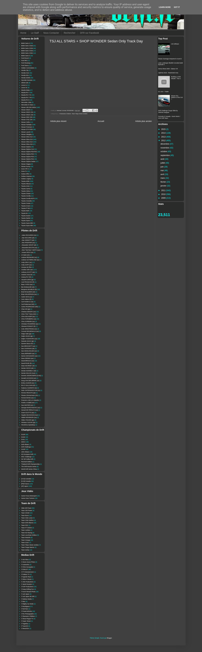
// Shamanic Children (65, 113)
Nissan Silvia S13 (27, 139)
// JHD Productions (27, 582)
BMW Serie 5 (25, 56)
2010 (163, 194)
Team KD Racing (26, 533)
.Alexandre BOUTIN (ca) (29, 247)
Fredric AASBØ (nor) (28, 402)
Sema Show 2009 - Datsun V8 (168, 69)
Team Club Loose (27, 518)
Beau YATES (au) (27, 284)
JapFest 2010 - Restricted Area (168, 73)
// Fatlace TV (25, 574)
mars (163, 178)
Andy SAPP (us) (26, 265)
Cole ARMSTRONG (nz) (29, 329)
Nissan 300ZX (25, 110)
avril (163, 174)
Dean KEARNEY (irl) (27, 366)
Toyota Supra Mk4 (27, 225)
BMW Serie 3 (25, 43)
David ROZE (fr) (26, 363)
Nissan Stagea (26, 164)
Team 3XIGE (25, 513)
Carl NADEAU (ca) (27, 301)
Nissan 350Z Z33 (26, 117)
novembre (165, 148)
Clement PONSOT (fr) (28, 326)
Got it (177, 7)
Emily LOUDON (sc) (27, 383)
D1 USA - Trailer (163, 91)
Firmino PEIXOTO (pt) (28, 393)
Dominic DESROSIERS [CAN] (31, 375)
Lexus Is (24, 85)
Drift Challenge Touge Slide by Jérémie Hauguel (168, 111)
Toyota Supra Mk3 (27, 223)
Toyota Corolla (26, 196)
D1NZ (23, 437)
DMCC (23, 442)
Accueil (101, 121)
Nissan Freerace (26, 127)
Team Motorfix (25, 537)
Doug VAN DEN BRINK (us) (30, 380)
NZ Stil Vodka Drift (27, 459)
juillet (163, 163)
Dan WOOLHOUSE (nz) (29, 351)
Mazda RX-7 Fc (26, 95)
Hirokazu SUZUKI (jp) (28, 422)
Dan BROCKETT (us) (28, 346)
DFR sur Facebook (89, 33)
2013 (163, 137)
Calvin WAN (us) (26, 297)
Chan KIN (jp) (25, 309)
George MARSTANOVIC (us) (30, 407)
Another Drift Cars (27, 269)
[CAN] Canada (26, 481)
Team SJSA (25, 542)
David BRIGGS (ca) (27, 361)
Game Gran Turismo (27, 498)
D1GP (23, 434)
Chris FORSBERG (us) (28, 319)
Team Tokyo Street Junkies (79, 113)
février (164, 182)
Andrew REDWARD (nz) (29, 257)
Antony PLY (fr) (26, 277)
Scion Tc (24, 171)
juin (162, 167)
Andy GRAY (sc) (26, 262)
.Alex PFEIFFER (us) (28, 242)
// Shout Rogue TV (27, 618)
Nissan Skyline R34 (27, 159)
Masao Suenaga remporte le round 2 (170, 59)
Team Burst (25, 515)
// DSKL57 (24, 569)
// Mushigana (25, 606)
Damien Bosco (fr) (27, 343)
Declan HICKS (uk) (27, 368)
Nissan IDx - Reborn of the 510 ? (177, 97)
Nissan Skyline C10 (27, 149)
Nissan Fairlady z (26, 124)
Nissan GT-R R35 (27, 129)
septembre (165, 155)
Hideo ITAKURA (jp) (27, 420)
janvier (164, 186)
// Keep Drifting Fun (27, 589)
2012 (163, 140)
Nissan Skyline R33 (27, 156)
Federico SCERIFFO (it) (29, 388)
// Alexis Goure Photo (28, 562)
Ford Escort (25, 58)
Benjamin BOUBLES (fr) (29, 289)
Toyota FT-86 (25, 208)
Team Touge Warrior (27, 547)
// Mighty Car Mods (27, 604)
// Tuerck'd (24, 626)
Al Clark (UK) (25, 255)
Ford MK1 (24, 60)
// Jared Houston (26, 584)
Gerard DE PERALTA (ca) (29, 410)
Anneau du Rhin (26, 267)
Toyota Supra (25, 220)
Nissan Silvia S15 (27, 144)
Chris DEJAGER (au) (28, 316)
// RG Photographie (27, 614)
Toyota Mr (24, 213)
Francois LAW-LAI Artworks (30, 400)
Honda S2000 (25, 78)
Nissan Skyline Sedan (28, 161)
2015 (163, 129)
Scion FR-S (25, 169)
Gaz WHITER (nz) (27, 405)
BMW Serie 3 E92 (27, 53)
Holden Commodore (27, 68)
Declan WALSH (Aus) (28, 373)
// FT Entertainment (27, 572)
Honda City (25, 70)
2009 (163, 198)
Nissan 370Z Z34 (26, 119)
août (163, 159)
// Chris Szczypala (27, 567)
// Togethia (24, 623)
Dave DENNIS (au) (27, 358)
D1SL (23, 439)
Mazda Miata (25, 90)
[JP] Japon (24, 486)
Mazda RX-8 (25, 100)
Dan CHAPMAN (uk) (27, 348)
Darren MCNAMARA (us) (29, 356)
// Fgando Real (26, 577)
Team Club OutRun (27, 520)
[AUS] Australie (26, 479)
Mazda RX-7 (25, 92)
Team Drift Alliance (27, 523)
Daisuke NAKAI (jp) (27, 341)
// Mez (23, 601)
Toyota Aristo (25, 186)
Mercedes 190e (26, 102)
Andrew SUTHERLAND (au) (30, 260)
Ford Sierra (25, 65)
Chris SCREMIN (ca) (28, 321)
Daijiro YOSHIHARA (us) (29, 339)
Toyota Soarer (25, 216)
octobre (164, 151)
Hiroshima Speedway (28, 425)
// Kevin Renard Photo (28, 591)
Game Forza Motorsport (29, 496)
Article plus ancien (143, 121)
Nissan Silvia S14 (27, 142)
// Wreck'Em (25, 628)
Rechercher (69, 33)
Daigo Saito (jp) (26, 334)
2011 (163, 190)
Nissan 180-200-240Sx (28, 107)
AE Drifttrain (175, 44)
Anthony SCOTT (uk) (28, 272)
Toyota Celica (25, 191)
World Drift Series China (29, 469)
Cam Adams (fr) (26, 299)
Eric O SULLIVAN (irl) (28, 385)
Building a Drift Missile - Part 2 (176, 77)
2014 (163, 133)
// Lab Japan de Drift (27, 596)
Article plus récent (58, 121)
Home (23, 33)
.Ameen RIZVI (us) (27, 252)
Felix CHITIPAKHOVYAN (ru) (30, 390)
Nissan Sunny (25, 166)
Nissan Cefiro (25, 122)
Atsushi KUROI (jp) (27, 279)
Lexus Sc (24, 87)
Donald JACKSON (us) (28, 378)
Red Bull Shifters (26, 462)
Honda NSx (25, 75)
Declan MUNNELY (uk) (28, 371)
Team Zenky (25, 550)
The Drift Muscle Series (28, 466)
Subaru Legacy (26, 179)
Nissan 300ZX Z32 (27, 115)
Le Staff (35, 33)
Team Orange (25, 540)
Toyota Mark (25, 211)
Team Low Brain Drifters (29, 535)
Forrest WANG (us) (27, 398)
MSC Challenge (26, 457)
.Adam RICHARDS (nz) (28, 235)
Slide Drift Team (26, 508)
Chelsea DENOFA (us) (28, 311)
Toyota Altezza (26, 183)
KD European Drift (27, 454)
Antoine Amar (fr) (26, 274)
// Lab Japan (25, 594)
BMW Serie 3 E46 (27, 51)
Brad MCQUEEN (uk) (28, 292)
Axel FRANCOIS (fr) (27, 282)
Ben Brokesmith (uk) (27, 287)
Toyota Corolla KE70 (27, 198)
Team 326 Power (26, 510)
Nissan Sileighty (26, 134)
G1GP (23, 449)
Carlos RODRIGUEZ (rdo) (29, 306)
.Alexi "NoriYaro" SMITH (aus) (30, 250)
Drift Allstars (25, 444)
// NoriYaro (24, 609)
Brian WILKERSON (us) (29, 294)
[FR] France (25, 484)
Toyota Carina (25, 188)
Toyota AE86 (25, 181)
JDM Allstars (25, 452)
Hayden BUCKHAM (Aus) (29, 415)
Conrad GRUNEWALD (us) (30, 331)
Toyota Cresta (25, 203)
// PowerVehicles (26, 611)
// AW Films (25, 559)
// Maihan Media (26, 599)
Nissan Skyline (26, 147)
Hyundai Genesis (26, 80)
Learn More (165, 7)
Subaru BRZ (25, 174)
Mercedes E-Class (27, 105)
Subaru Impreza (26, 176)
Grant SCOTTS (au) (27, 412)
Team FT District (26, 528)
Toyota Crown (25, 206)
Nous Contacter (51, 33)
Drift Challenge (26, 447)
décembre (165, 144)
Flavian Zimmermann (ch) (29, 395)
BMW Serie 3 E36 (27, 48)
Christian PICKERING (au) (29, 324)
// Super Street (26, 621)
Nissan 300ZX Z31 (27, 112)
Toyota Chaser (26, 193)
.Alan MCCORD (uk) (27, 238)
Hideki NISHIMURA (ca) (29, 417)
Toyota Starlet (25, 218)
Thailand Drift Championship (30, 464)
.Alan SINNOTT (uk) (27, 240)
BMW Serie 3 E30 (27, 46)
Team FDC (24, 525)
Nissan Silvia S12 (27, 137)
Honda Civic (25, 73)
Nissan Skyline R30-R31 (29, 151)
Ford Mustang (25, 63)
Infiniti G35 (24, 83)
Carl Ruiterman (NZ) (27, 304)
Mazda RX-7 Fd (26, 97)
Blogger (109, 638)
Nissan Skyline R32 (27, 154)
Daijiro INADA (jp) (27, 336)
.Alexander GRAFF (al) (28, 245)
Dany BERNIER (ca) (27, 353)
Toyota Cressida (26, 201)
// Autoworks (25, 564)
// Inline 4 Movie (26, 579)
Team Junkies (25, 530)
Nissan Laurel (25, 132)
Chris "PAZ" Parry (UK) (28, 314)
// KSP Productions (27, 586)
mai (162, 170)
